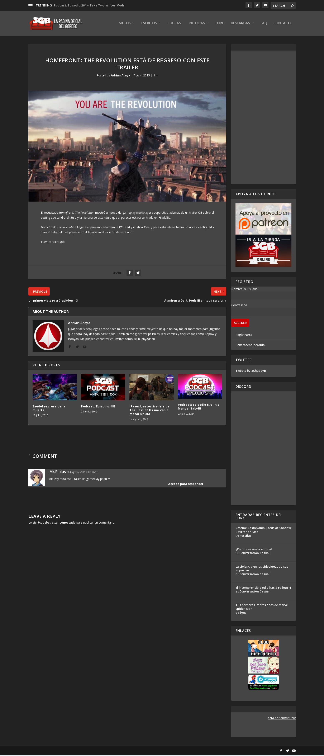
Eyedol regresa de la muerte (49, 409)
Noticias (197, 24)
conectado (67, 523)
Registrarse (243, 336)
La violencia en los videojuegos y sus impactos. (261, 569)
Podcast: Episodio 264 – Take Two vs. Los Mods (89, 5)
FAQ (264, 24)
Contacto (282, 24)
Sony (243, 613)
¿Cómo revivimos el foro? (253, 550)
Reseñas (245, 537)
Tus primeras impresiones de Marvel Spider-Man (262, 608)
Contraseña (239, 306)
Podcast (175, 24)
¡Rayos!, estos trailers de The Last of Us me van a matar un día (149, 411)
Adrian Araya (120, 77)
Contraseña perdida (250, 346)
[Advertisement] (263, 118)
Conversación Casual (254, 554)
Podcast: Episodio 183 (98, 407)
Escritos (149, 24)
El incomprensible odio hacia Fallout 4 (263, 589)
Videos (125, 24)
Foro (220, 24)
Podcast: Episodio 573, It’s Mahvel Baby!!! (198, 407)
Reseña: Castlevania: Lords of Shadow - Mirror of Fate (263, 531)
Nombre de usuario (244, 290)
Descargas (240, 24)
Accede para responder (185, 485)
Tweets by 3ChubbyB (250, 372)
